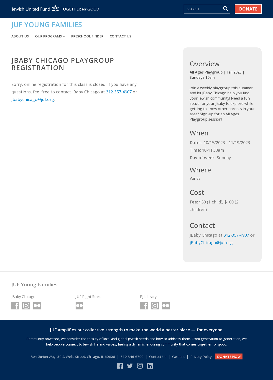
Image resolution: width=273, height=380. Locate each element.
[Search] (203, 8)
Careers (178, 356)
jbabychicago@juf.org (32, 99)
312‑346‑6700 (132, 356)
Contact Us (120, 36)
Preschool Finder (87, 36)
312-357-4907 (119, 92)
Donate (248, 9)
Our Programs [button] (50, 36)
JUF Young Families (46, 24)
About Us (20, 36)
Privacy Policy (201, 356)
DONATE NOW (228, 356)
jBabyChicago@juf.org (211, 242)
